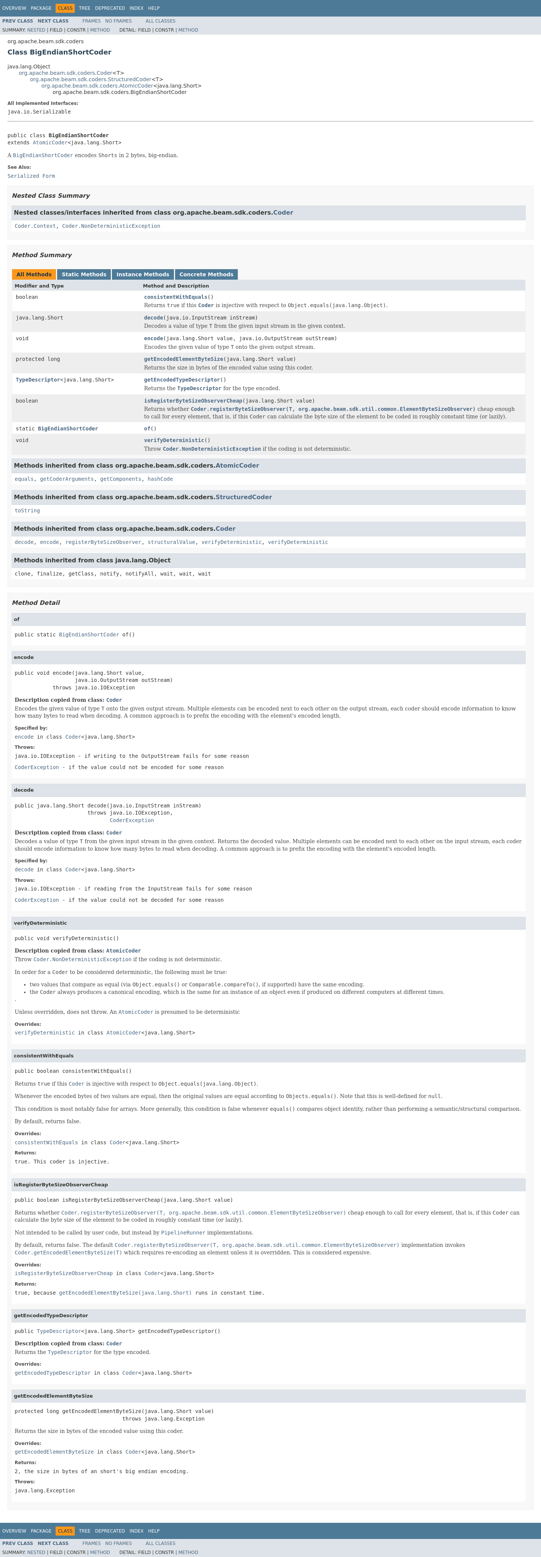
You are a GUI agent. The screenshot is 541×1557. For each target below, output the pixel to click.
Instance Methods (142, 274)
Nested (36, 30)
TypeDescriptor (38, 380)
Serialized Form (31, 176)
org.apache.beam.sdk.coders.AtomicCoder (97, 86)
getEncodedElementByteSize (184, 359)
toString (27, 510)
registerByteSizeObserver (103, 542)
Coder (283, 212)
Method (100, 30)
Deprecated (110, 8)
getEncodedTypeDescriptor (182, 380)
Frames (92, 21)
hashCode (160, 479)
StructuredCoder (244, 497)
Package (41, 8)
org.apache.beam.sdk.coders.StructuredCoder (90, 79)
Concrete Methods (207, 274)
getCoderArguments (67, 479)
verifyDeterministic (174, 440)
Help (154, 8)
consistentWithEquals (176, 297)
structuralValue (171, 542)
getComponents (121, 479)
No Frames (118, 21)
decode (153, 318)
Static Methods (84, 274)
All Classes (160, 21)
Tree (85, 8)
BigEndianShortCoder (68, 429)
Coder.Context (35, 226)
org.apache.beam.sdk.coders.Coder (65, 73)
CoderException (37, 767)
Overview (14, 8)
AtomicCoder (50, 142)
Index (137, 8)
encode (153, 338)
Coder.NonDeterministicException (111, 226)
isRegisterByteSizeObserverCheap (193, 401)
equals (24, 479)
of (147, 429)
